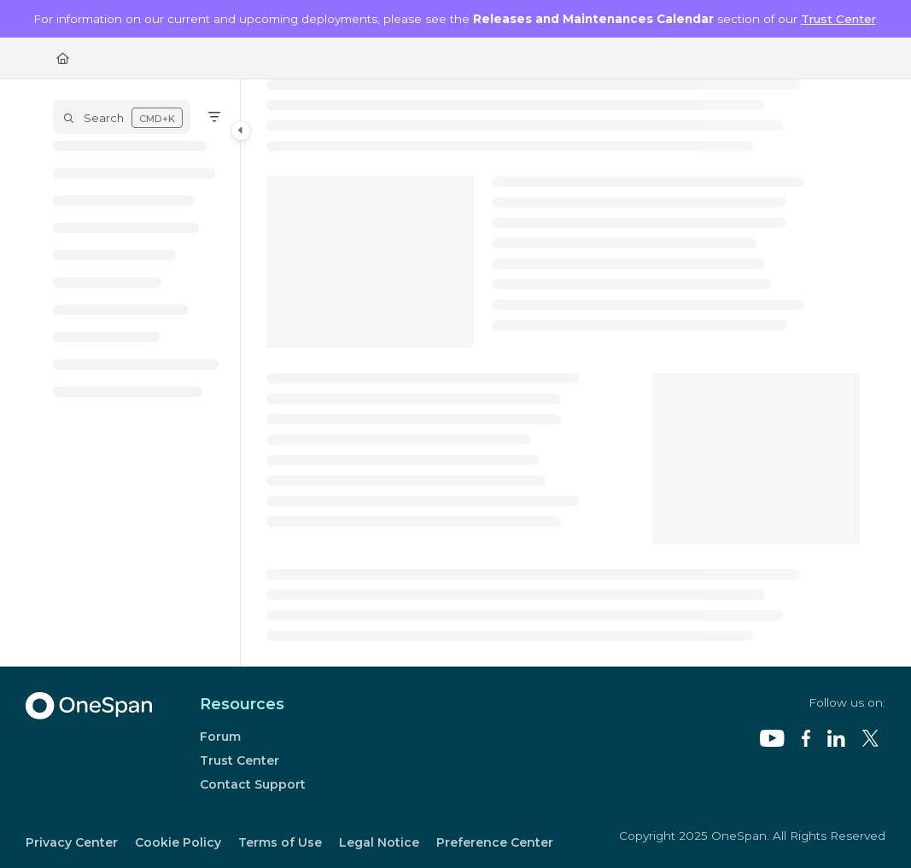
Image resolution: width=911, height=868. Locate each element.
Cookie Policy (178, 842)
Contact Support (253, 784)
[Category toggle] (241, 130)
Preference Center (494, 842)
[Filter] (214, 117)
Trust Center (838, 19)
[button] (121, 117)
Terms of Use (280, 842)
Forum (220, 736)
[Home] (62, 58)
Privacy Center (72, 842)
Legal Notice (379, 842)
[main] (563, 373)
